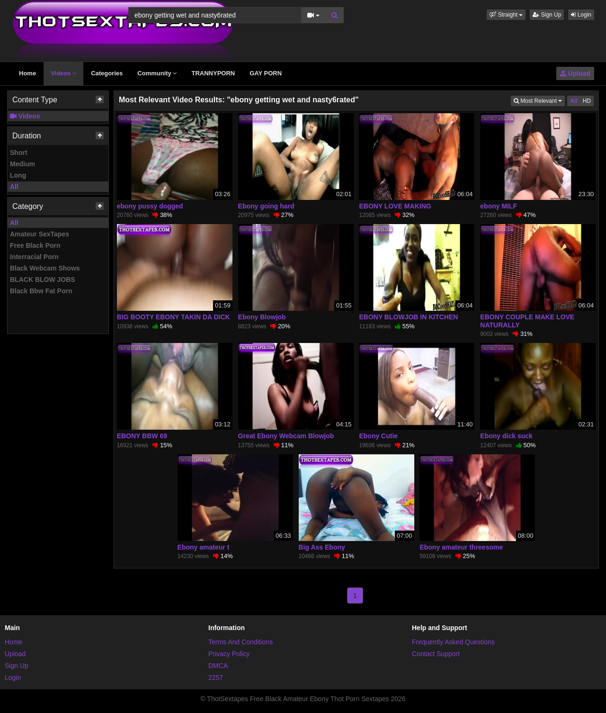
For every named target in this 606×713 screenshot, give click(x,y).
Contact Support (436, 654)
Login (581, 14)
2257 (215, 677)
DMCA (218, 665)
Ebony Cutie (378, 436)
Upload (575, 73)
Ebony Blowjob (262, 317)
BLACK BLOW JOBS (42, 279)
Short (18, 152)
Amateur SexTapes (39, 234)
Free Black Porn (35, 245)
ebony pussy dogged (150, 206)
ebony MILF (498, 206)
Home (27, 73)
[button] (506, 14)
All (14, 186)
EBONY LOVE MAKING (395, 206)
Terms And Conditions (240, 642)
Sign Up (547, 14)
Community (157, 73)
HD (587, 101)
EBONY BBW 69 (142, 436)
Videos (63, 73)
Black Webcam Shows (45, 268)
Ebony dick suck (506, 436)
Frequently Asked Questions (453, 642)
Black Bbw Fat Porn (41, 291)
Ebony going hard (266, 206)
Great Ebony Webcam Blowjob (286, 436)
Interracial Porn (34, 257)
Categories (107, 73)
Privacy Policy (229, 654)
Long (18, 175)
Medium (22, 164)
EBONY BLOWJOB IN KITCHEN (408, 317)
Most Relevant (539, 100)
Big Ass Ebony (322, 547)
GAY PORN (266, 73)
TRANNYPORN (213, 73)
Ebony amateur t (204, 547)
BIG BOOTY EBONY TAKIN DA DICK (173, 317)
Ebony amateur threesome (461, 547)
